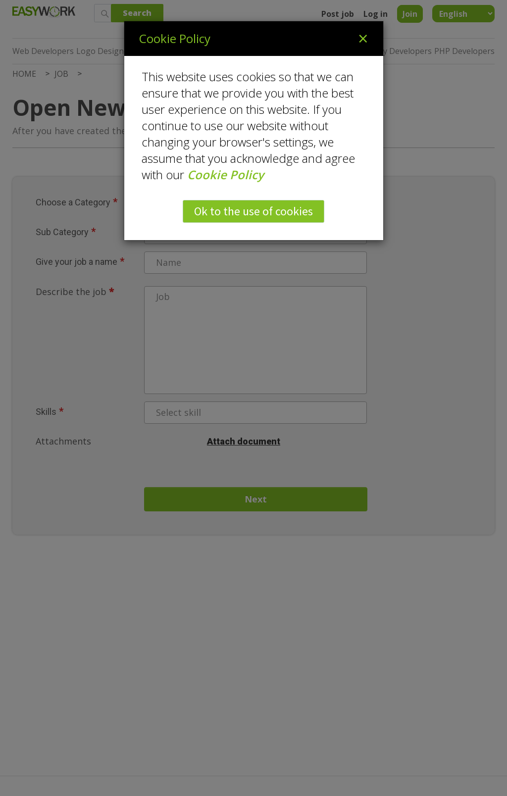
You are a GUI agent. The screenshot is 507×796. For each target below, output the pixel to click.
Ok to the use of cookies (253, 211)
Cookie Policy (225, 174)
